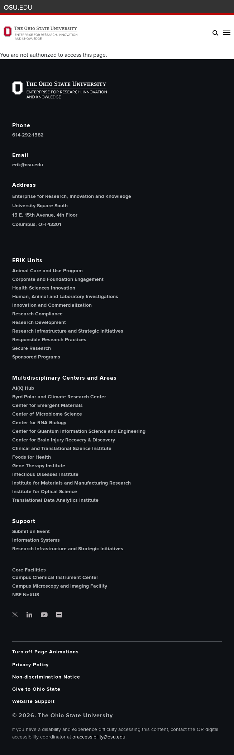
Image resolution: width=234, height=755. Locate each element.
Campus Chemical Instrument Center (55, 577)
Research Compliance (37, 314)
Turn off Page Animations (45, 652)
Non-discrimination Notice (46, 677)
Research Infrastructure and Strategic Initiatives (67, 331)
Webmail (217, 7)
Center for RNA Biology (39, 423)
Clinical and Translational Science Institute (61, 448)
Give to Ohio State (36, 689)
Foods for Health (31, 457)
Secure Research (31, 348)
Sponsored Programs (36, 357)
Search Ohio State (228, 7)
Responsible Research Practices (49, 340)
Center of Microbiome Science (47, 414)
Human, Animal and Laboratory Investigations (65, 296)
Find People (206, 7)
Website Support (33, 701)
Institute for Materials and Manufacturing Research (71, 483)
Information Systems (36, 540)
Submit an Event (31, 531)
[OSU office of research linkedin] (29, 615)
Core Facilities (29, 570)
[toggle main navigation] (225, 33)
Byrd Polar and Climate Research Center (59, 397)
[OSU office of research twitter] (15, 615)
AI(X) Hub (23, 388)
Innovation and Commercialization (52, 305)
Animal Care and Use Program (47, 271)
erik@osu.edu (27, 165)
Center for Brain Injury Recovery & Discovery (63, 440)
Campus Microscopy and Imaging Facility (59, 586)
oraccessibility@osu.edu (98, 737)
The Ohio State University (18, 7)
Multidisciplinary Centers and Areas (64, 377)
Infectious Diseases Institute (45, 474)
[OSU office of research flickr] (59, 615)
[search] (215, 32)
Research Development (39, 322)
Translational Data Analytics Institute (55, 500)
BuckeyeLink (196, 7)
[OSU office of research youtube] (44, 615)
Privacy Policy (30, 665)
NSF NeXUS (25, 595)
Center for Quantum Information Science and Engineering (78, 431)
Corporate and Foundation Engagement (58, 279)
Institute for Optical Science (44, 491)
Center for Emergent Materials (47, 405)
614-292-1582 (27, 135)
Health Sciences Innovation (43, 288)
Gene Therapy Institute (38, 466)
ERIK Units (27, 260)
